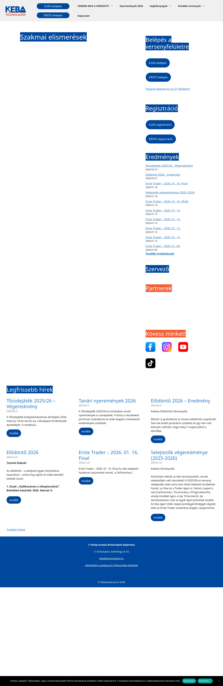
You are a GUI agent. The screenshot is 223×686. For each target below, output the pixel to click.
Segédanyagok (162, 6)
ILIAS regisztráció (160, 124)
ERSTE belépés (53, 15)
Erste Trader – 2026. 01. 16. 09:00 (167, 201)
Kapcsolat (84, 15)
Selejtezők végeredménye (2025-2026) (170, 192)
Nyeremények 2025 (131, 6)
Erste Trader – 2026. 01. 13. (163, 228)
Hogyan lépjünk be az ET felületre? (168, 89)
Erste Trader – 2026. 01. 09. (163, 246)
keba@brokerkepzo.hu (111, 558)
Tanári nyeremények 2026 (107, 400)
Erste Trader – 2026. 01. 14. (163, 219)
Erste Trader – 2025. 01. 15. (163, 210)
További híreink (16, 529)
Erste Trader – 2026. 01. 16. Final (166, 183)
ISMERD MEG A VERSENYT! (97, 6)
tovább (13, 433)
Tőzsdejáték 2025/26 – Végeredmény (169, 165)
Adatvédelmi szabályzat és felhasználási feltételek (111, 565)
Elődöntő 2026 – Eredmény (163, 174)
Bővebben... (205, 681)
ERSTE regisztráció (161, 139)
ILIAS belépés (53, 6)
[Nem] (219, 681)
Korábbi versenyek (193, 6)
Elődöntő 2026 (23, 452)
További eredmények (160, 254)
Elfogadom (189, 681)
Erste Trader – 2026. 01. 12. (163, 237)
